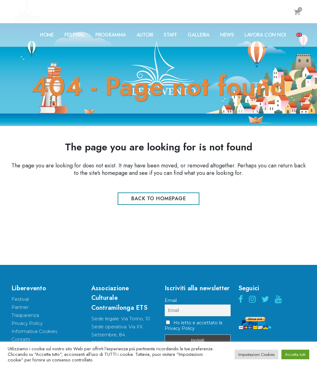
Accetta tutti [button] (295, 354)
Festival (20, 299)
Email (171, 300)
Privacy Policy (27, 323)
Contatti (20, 339)
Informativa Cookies (34, 331)
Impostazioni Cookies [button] (256, 354)
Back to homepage (158, 198)
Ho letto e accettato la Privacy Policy (193, 325)
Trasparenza (25, 315)
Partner (19, 307)
